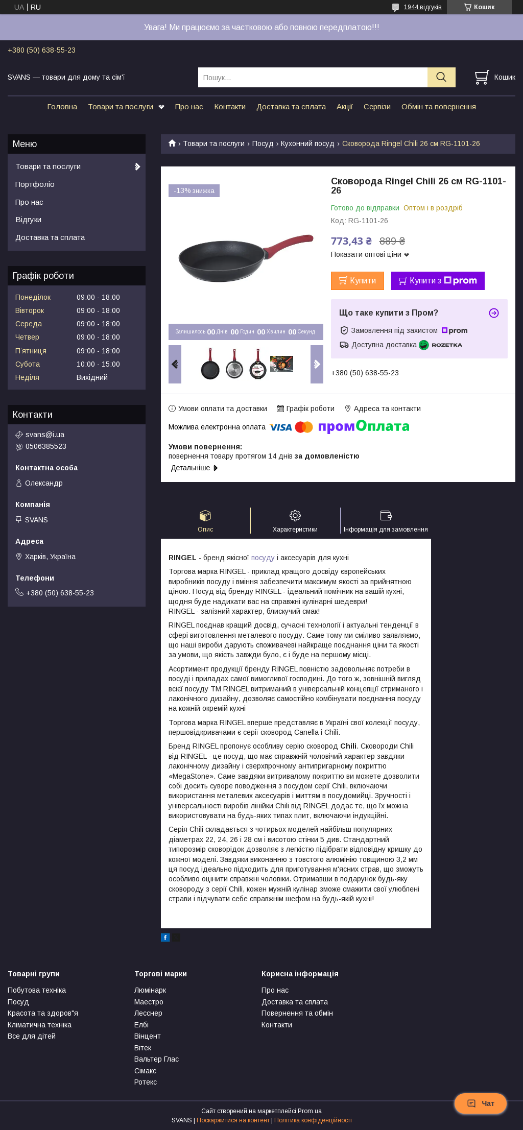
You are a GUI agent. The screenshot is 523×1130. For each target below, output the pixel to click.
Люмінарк (150, 990)
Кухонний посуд (308, 143)
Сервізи (377, 106)
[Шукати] (441, 77)
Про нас (189, 106)
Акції (345, 106)
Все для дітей (32, 1036)
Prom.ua (310, 1111)
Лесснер (148, 1013)
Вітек (142, 1048)
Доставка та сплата (291, 106)
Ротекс (145, 1082)
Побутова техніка (37, 990)
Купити (363, 280)
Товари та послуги (120, 106)
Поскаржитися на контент (233, 1120)
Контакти (230, 106)
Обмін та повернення (438, 106)
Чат (480, 1103)
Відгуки (28, 219)
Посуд (263, 143)
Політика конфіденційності (313, 1120)
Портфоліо (35, 184)
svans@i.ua (45, 434)
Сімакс (145, 1071)
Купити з (443, 280)
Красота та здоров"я (43, 1013)
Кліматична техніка (40, 1025)
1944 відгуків (423, 7)
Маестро (148, 1002)
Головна (62, 106)
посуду (263, 558)
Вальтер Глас (156, 1059)
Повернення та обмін (297, 1013)
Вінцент (147, 1036)
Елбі (141, 1025)
